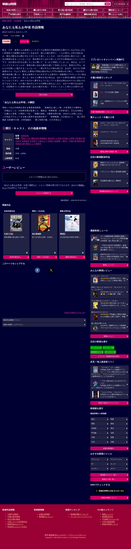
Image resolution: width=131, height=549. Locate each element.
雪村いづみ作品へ (43, 257)
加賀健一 (58, 141)
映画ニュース (40, 14)
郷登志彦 (81, 141)
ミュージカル (15, 36)
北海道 (93, 428)
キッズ (113, 464)
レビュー (23, 41)
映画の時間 (6, 21)
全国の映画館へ (109, 448)
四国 (112, 437)
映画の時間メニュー (15, 10)
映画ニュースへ (109, 265)
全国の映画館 (44, 514)
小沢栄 (59, 138)
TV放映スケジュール (110, 519)
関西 (93, 424)
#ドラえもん (95, 348)
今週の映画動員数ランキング (101, 112)
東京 (93, 419)
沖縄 (112, 442)
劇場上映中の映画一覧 (108, 152)
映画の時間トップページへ (13, 325)
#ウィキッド (107, 348)
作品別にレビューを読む (17, 527)
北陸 (112, 433)
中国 (93, 437)
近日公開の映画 (90, 10)
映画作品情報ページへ (11, 320)
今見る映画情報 (108, 522)
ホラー (113, 468)
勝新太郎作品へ (71, 257)
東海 (112, 424)
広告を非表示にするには (74, 313)
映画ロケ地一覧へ (108, 479)
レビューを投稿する (43, 193)
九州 (93, 442)
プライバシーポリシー (77, 535)
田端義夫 (43, 138)
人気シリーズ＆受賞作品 (17, 522)
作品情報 (17, 21)
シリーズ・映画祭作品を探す (109, 356)
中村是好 (78, 138)
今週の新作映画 (65, 10)
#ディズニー (109, 352)
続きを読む (43, 95)
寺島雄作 (25, 141)
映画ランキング (115, 10)
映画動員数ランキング (80, 514)
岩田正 (51, 141)
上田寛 (71, 138)
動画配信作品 (90, 14)
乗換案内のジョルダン (58, 535)
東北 (112, 428)
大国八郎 (73, 141)
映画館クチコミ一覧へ (108, 475)
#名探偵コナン (96, 352)
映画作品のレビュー (15, 524)
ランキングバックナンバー (81, 517)
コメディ (94, 468)
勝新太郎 (35, 138)
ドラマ (5, 36)
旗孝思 (38, 144)
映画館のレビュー (46, 517)
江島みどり (43, 141)
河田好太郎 (20, 144)
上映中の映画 (40, 10)
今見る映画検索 (119, 4)
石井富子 (33, 141)
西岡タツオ (30, 144)
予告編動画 (65, 14)
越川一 (65, 141)
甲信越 (93, 433)
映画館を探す (14, 14)
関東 (112, 419)
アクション (95, 459)
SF (92, 464)
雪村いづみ (26, 138)
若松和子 (51, 138)
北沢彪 (65, 138)
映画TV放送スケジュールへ (109, 403)
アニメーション (116, 459)
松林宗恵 (25, 136)
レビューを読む (115, 14)
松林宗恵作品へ (15, 257)
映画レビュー (109, 336)
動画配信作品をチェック (109, 191)
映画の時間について (108, 498)
